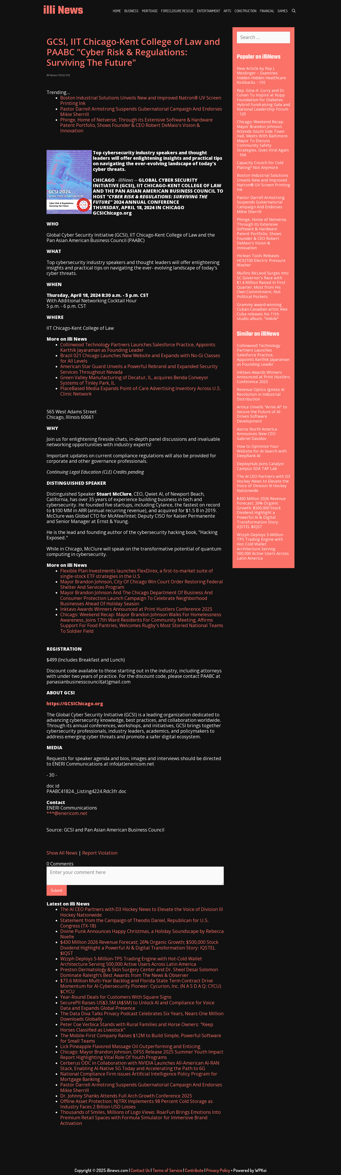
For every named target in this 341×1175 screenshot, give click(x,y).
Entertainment (208, 10)
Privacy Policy (218, 1170)
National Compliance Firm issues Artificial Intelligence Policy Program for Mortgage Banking (138, 1076)
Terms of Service (167, 1170)
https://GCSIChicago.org (75, 703)
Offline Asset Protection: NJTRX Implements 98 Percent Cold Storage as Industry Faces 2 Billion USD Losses (136, 1104)
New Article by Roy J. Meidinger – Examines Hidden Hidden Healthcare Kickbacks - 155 (261, 75)
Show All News (62, 853)
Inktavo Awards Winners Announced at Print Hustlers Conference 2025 (136, 609)
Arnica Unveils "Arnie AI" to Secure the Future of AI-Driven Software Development (262, 414)
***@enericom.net (67, 813)
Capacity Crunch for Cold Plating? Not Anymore (260, 165)
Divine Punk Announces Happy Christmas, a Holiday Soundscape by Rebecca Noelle (142, 934)
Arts (227, 10)
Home (117, 10)
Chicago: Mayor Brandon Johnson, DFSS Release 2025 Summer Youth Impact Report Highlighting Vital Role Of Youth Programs (141, 1054)
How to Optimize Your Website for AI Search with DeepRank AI (262, 451)
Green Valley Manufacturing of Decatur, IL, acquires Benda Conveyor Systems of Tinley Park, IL (134, 380)
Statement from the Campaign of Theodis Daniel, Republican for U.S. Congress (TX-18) (134, 923)
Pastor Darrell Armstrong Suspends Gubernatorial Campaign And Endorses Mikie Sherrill (141, 111)
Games (283, 10)
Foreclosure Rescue (177, 10)
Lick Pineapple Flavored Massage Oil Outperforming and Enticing (130, 1046)
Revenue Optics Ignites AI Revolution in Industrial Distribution (260, 394)
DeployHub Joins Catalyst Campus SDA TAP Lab (260, 466)
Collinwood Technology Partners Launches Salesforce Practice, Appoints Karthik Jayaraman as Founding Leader (137, 347)
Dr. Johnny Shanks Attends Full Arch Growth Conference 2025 (126, 1096)
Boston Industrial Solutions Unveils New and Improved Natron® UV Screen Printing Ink (140, 100)
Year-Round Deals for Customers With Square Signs (115, 997)
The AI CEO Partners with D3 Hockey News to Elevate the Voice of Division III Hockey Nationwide (141, 912)
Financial (267, 10)
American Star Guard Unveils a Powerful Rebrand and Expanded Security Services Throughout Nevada (139, 369)
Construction (245, 10)
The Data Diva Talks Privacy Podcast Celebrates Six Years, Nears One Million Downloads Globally (142, 1016)
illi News (63, 10)
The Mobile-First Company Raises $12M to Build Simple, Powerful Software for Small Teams (140, 1038)
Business (131, 10)
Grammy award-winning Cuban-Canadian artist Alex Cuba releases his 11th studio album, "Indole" (262, 311)
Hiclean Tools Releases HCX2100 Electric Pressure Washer (261, 260)
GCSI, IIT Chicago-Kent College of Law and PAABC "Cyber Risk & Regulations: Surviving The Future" (133, 51)
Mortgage (150, 10)
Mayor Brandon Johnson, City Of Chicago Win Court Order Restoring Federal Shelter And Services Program (141, 584)
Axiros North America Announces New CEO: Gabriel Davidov (257, 433)
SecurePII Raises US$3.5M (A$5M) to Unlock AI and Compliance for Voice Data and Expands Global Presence (137, 1005)
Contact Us (140, 1170)
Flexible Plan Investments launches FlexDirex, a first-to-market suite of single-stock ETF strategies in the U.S (136, 573)
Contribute (194, 1170)
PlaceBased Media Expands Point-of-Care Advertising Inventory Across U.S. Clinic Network (140, 391)
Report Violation (99, 853)
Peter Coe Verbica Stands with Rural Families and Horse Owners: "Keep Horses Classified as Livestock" (136, 1027)
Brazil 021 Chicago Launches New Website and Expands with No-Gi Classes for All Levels (140, 358)
